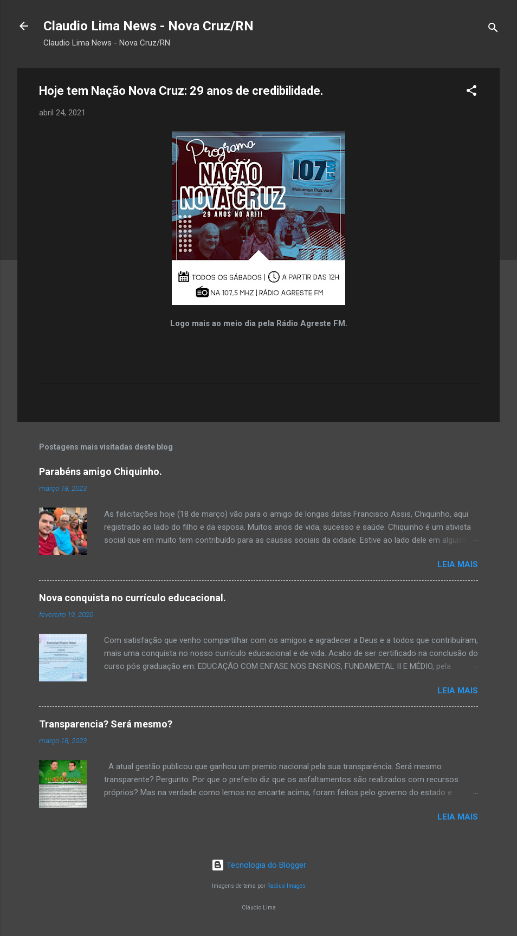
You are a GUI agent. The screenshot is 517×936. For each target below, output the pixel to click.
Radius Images (286, 885)
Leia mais (457, 564)
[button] (471, 92)
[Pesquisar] (493, 29)
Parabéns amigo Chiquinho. (100, 471)
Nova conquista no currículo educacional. (132, 597)
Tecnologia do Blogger (258, 865)
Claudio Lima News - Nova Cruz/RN (148, 26)
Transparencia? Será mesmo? (105, 724)
